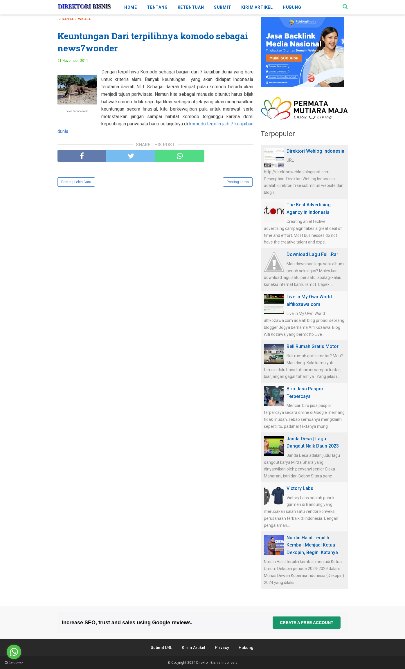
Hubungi (247, 647)
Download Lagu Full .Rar (312, 254)
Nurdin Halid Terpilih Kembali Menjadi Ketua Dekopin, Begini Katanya (312, 545)
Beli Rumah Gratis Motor (313, 346)
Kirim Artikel (193, 647)
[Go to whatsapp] (14, 652)
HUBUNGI (293, 7)
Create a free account (306, 622)
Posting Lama (238, 182)
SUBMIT (222, 7)
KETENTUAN (191, 7)
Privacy (222, 647)
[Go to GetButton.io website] (14, 663)
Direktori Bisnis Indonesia (216, 663)
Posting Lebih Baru (76, 182)
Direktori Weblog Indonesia (315, 151)
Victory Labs (300, 488)
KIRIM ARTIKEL (257, 7)
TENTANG (157, 7)
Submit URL (161, 647)
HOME (130, 7)
